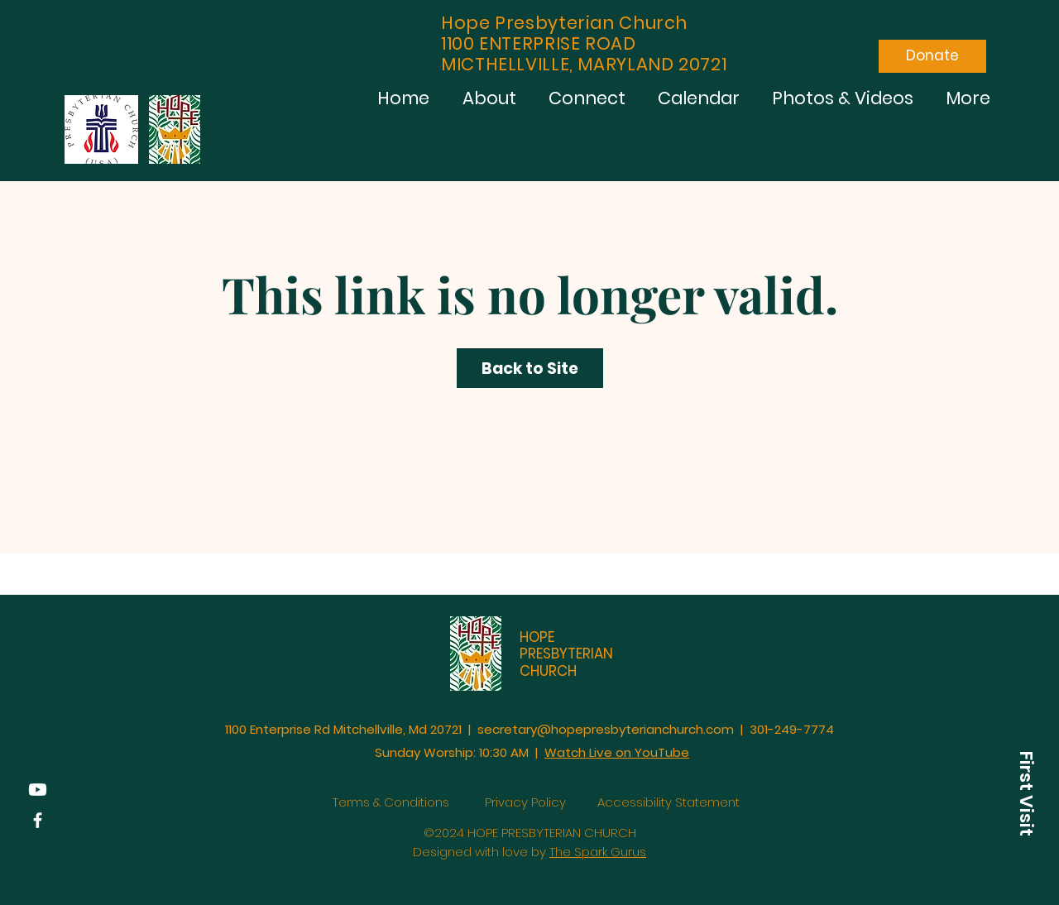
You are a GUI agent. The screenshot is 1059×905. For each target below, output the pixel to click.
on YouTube (652, 752)
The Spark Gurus (597, 851)
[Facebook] (37, 820)
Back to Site (530, 368)
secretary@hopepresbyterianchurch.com (605, 729)
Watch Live (580, 752)
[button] (1026, 793)
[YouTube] (37, 789)
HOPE (537, 637)
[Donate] (932, 56)
